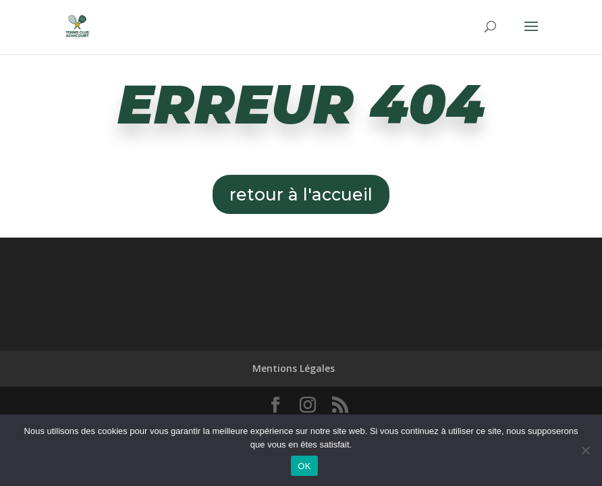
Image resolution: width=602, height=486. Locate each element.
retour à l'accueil (301, 194)
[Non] (585, 450)
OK (304, 466)
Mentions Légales (293, 368)
